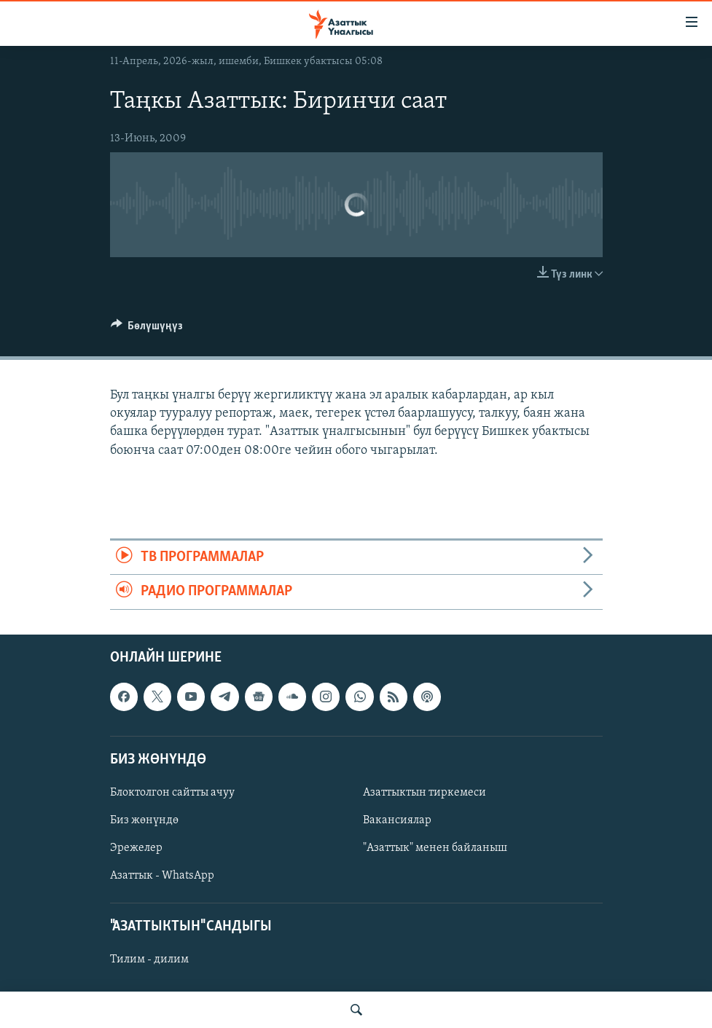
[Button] (147, 329)
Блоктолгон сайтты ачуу (172, 793)
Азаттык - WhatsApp (162, 876)
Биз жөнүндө (144, 820)
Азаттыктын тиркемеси (424, 793)
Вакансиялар (397, 820)
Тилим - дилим (149, 959)
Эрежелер (136, 848)
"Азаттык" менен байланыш (435, 848)
